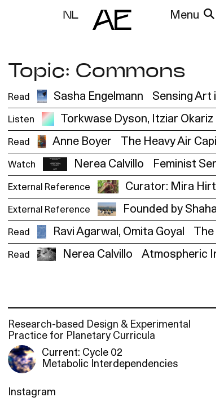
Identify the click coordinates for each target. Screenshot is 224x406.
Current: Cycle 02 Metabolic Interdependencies (110, 359)
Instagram (32, 392)
